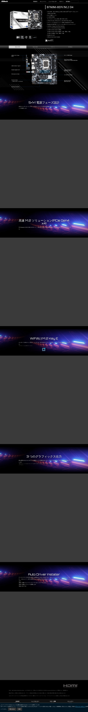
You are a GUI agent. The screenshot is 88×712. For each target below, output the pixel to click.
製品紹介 (35, 1)
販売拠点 (68, 1)
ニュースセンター (53, 1)
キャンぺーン (43, 1)
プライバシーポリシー (80, 706)
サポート (61, 1)
